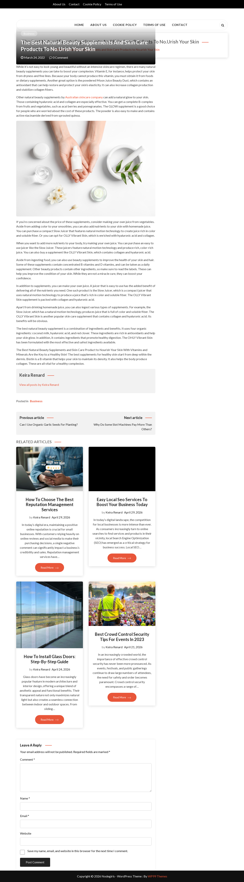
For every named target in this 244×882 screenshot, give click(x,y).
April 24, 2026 (61, 669)
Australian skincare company (84, 97)
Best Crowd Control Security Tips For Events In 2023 (122, 637)
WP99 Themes (157, 876)
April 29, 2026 (61, 517)
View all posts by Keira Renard (39, 384)
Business (29, 33)
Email (24, 816)
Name (25, 798)
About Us (59, 4)
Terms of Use (113, 4)
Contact (74, 4)
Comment (27, 759)
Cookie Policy (92, 4)
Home (79, 24)
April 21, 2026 (133, 647)
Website (25, 833)
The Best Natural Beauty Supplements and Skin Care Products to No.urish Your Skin (84, 45)
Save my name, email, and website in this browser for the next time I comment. (77, 851)
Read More (50, 567)
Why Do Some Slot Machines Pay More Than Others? (119, 423)
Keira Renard (41, 517)
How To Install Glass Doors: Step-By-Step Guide (49, 659)
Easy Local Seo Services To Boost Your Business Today (122, 502)
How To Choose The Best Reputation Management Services (50, 504)
